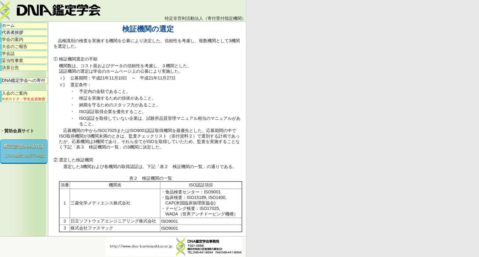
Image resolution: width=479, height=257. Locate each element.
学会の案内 (12, 39)
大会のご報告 (14, 46)
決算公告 (10, 67)
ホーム (8, 25)
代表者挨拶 (12, 32)
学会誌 (8, 53)
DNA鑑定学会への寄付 (23, 80)
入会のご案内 (23, 96)
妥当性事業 (12, 60)
